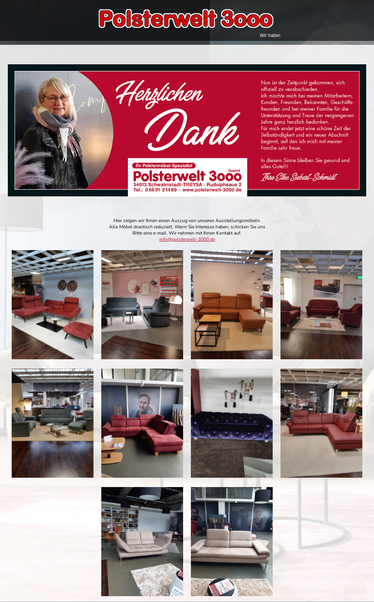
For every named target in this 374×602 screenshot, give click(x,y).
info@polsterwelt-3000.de (187, 239)
